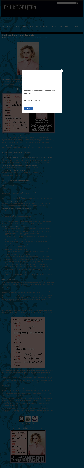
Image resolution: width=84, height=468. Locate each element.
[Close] (62, 70)
